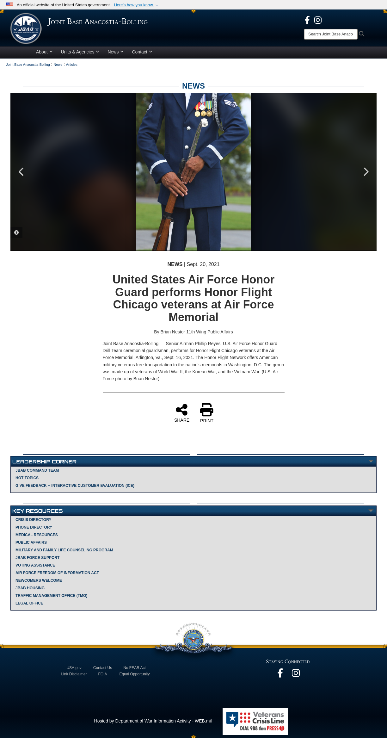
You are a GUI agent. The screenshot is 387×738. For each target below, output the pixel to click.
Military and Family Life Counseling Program (64, 550)
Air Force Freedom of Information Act (57, 573)
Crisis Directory (33, 520)
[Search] (331, 34)
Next (365, 171)
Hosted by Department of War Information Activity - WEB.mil (153, 720)
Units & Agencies (80, 51)
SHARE (181, 413)
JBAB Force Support (37, 557)
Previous (21, 171)
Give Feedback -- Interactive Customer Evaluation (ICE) (74, 485)
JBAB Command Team (37, 470)
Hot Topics (27, 478)
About (44, 51)
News (116, 51)
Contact (142, 51)
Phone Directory (33, 527)
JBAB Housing (30, 588)
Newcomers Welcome (38, 580)
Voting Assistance (35, 565)
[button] (137, 5)
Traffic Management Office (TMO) (51, 595)
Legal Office (29, 603)
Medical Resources (36, 535)
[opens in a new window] (307, 19)
